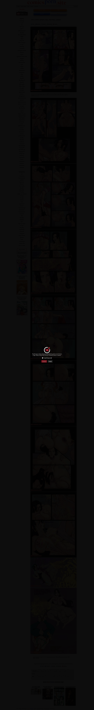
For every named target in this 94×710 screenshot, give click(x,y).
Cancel (50, 361)
